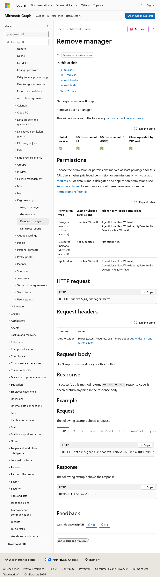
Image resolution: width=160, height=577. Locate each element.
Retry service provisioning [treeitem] (32, 77)
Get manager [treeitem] (28, 214)
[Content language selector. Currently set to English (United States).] (21, 560)
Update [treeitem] (21, 49)
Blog (51, 569)
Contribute (68, 569)
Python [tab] (153, 431)
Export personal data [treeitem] (29, 91)
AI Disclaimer (11, 569)
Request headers (69, 80)
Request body (68, 85)
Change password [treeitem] (27, 70)
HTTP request (68, 75)
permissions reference (72, 191)
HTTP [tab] (63, 431)
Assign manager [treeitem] (29, 207)
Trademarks (10, 574)
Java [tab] (92, 431)
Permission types (68, 186)
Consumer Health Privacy (110, 569)
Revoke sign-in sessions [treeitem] (31, 84)
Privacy (83, 569)
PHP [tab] (121, 431)
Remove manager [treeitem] (30, 221)
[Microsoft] (7, 5)
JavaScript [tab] (107, 431)
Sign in (151, 5)
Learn (60, 29)
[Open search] (142, 5)
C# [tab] (73, 431)
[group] (107, 452)
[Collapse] (48, 26)
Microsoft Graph (80, 29)
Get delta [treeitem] (22, 63)
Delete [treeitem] (21, 56)
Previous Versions (33, 569)
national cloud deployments (124, 118)
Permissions (67, 70)
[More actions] (153, 29)
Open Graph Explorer (140, 15)
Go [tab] (82, 431)
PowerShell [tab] (136, 431)
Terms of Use (140, 569)
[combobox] (27, 34)
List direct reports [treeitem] (30, 228)
